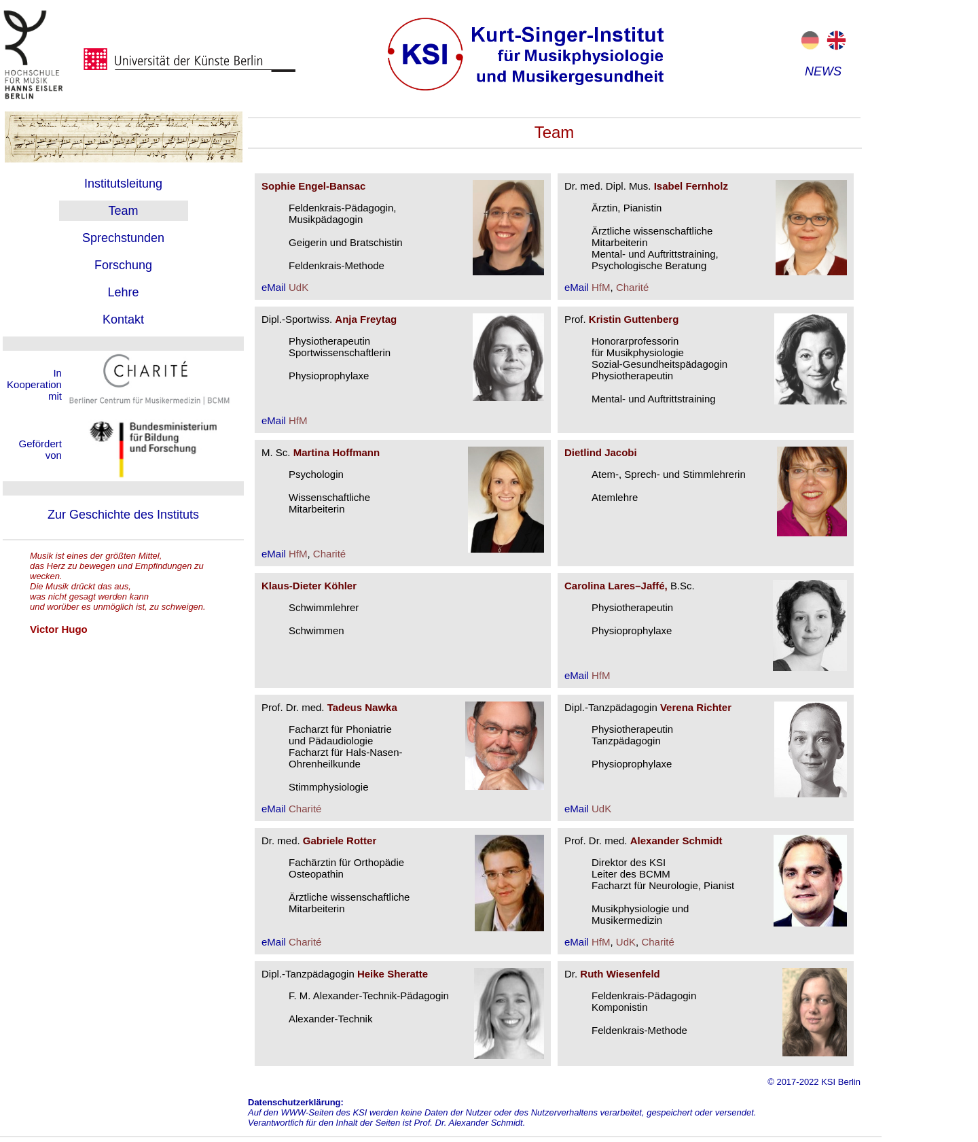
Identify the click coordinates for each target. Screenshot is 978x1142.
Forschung (123, 265)
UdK (298, 287)
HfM (601, 287)
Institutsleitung (123, 183)
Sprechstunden (123, 238)
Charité (632, 287)
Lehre (123, 292)
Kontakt (123, 319)
